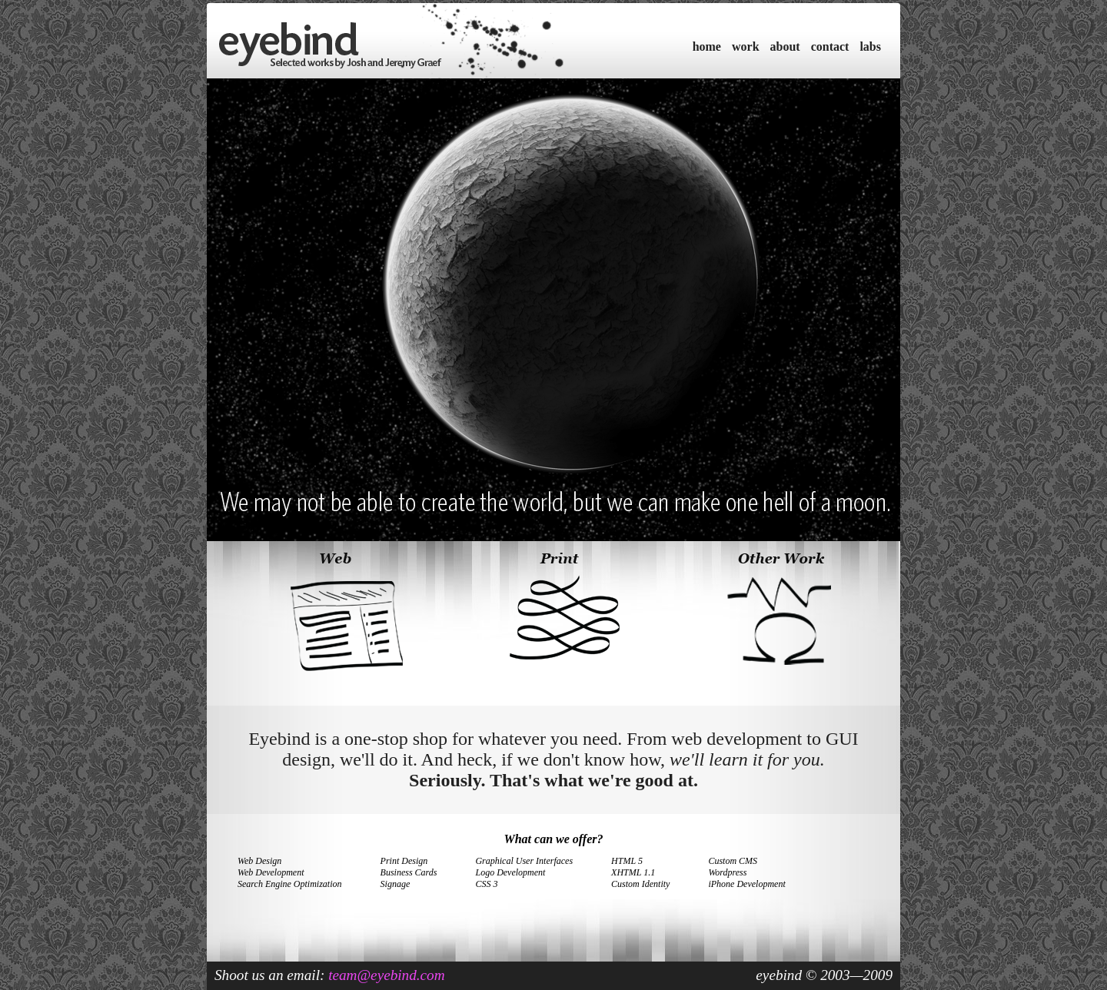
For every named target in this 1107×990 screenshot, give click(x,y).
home (707, 46)
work (746, 46)
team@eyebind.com (386, 975)
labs (870, 46)
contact (830, 46)
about (785, 46)
